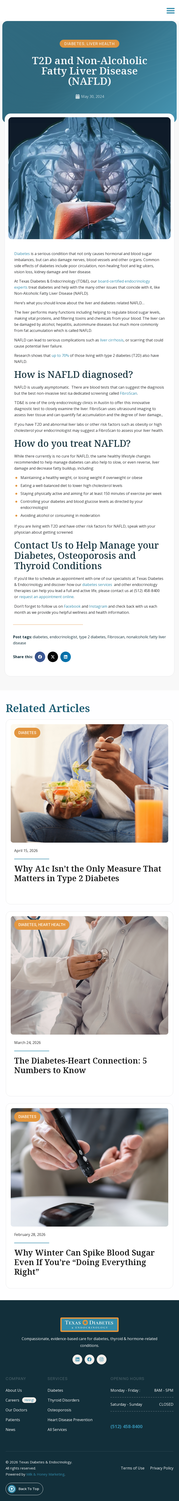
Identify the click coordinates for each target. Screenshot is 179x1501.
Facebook (72, 606)
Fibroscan (115, 636)
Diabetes (74, 43)
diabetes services (97, 584)
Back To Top (29, 1487)
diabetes (40, 636)
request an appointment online (46, 596)
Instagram (98, 606)
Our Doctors (16, 1408)
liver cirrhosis (112, 340)
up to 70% (60, 355)
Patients (13, 1418)
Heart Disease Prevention (70, 1418)
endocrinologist (63, 636)
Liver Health (101, 43)
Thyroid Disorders (63, 1398)
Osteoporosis (59, 1408)
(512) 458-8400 (126, 1427)
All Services (57, 1427)
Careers (12, 1398)
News (10, 1427)
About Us (14, 1388)
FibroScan (128, 393)
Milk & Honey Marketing (45, 1472)
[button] (170, 10)
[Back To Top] (12, 1487)
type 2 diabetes (92, 636)
